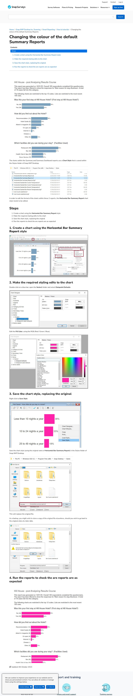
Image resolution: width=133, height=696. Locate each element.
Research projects (81, 7)
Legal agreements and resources (79, 689)
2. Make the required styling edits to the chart (108, 47)
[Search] (120, 17)
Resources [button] (105, 7)
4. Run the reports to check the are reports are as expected (108, 60)
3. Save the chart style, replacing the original (108, 53)
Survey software (54, 7)
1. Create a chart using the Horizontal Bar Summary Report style (107, 39)
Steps (96, 33)
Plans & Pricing (67, 7)
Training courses (106, 665)
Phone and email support (66, 665)
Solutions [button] (94, 7)
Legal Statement (59, 689)
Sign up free (118, 7)
